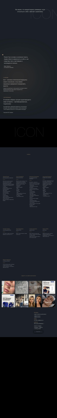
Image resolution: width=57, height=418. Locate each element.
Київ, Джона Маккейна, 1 (39, 323)
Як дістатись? (38, 331)
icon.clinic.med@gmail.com (38, 320)
